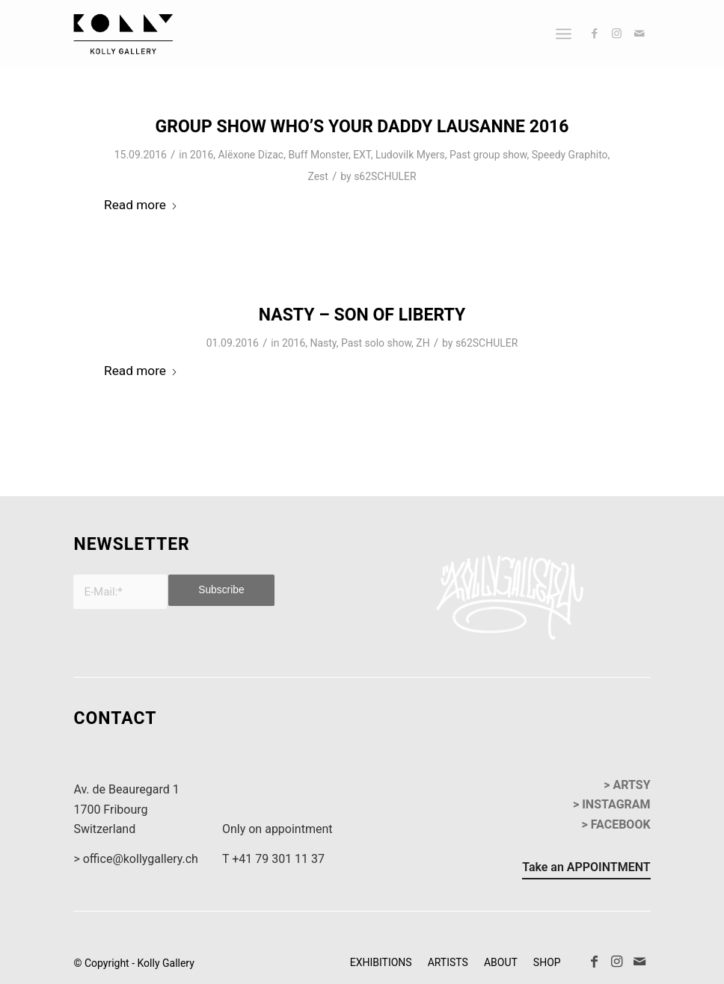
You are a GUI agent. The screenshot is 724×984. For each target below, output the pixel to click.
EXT (362, 155)
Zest (317, 176)
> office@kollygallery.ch (135, 859)
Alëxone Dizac (250, 155)
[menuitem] (563, 33)
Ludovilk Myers (410, 155)
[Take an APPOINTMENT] (586, 869)
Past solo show (376, 343)
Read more (141, 204)
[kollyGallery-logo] (123, 33)
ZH (422, 343)
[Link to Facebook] (594, 33)
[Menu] (563, 33)
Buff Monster (318, 155)
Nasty (323, 343)
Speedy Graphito (570, 155)
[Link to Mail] (639, 33)
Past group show (488, 155)
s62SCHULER (385, 176)
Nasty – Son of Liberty (362, 315)
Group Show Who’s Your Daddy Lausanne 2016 (362, 127)
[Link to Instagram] (617, 33)
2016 (201, 155)
